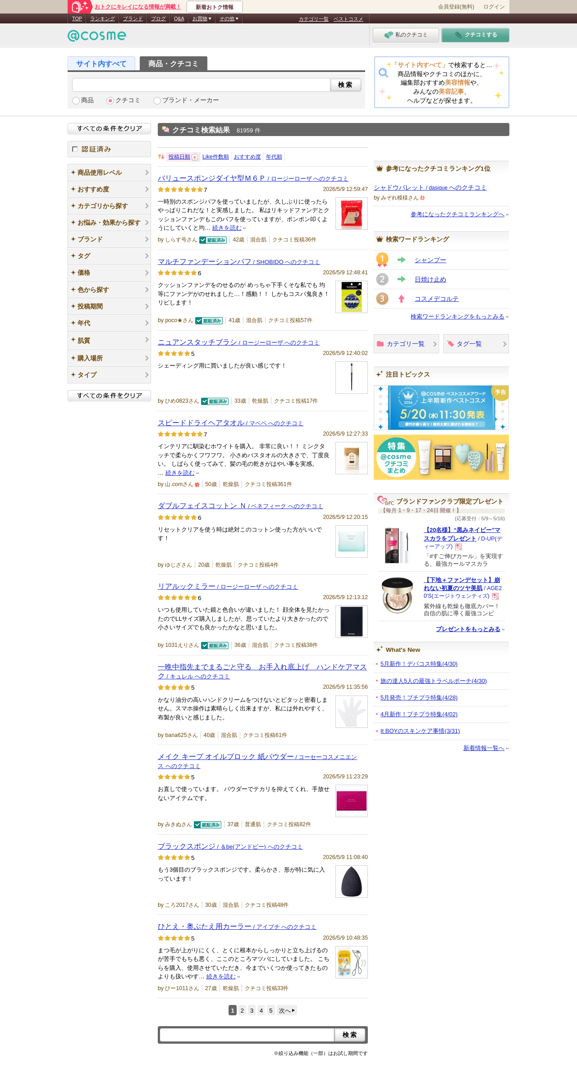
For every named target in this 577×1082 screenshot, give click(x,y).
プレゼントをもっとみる (468, 629)
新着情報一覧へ (483, 748)
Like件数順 (215, 157)
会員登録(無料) (456, 7)
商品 (87, 100)
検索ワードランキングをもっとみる (457, 316)
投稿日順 (179, 157)
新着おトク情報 (215, 7)
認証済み (109, 149)
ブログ (158, 18)
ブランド (133, 18)
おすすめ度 (247, 157)
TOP (77, 18)
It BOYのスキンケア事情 (420, 730)
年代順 (274, 157)
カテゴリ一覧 (314, 19)
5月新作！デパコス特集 (419, 663)
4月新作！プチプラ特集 (419, 714)
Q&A (179, 18)
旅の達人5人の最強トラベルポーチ (433, 680)
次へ (285, 1010)
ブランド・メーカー (190, 100)
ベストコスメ (348, 19)
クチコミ (128, 100)
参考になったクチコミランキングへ (457, 214)
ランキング (102, 18)
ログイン (494, 7)
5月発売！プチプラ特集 (419, 697)
